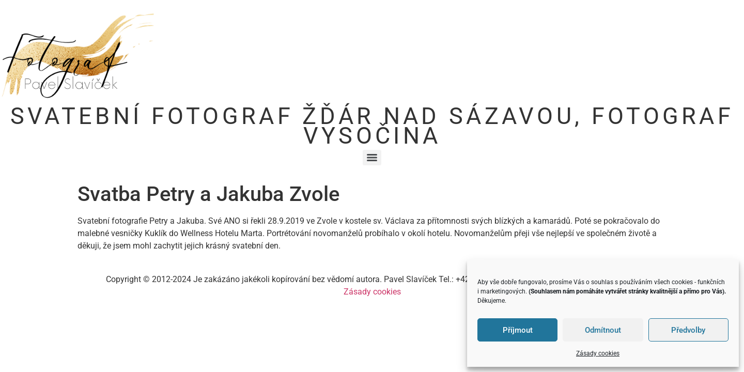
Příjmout (518, 330)
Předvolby (688, 330)
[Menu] (372, 157)
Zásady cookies (597, 353)
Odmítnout (603, 330)
